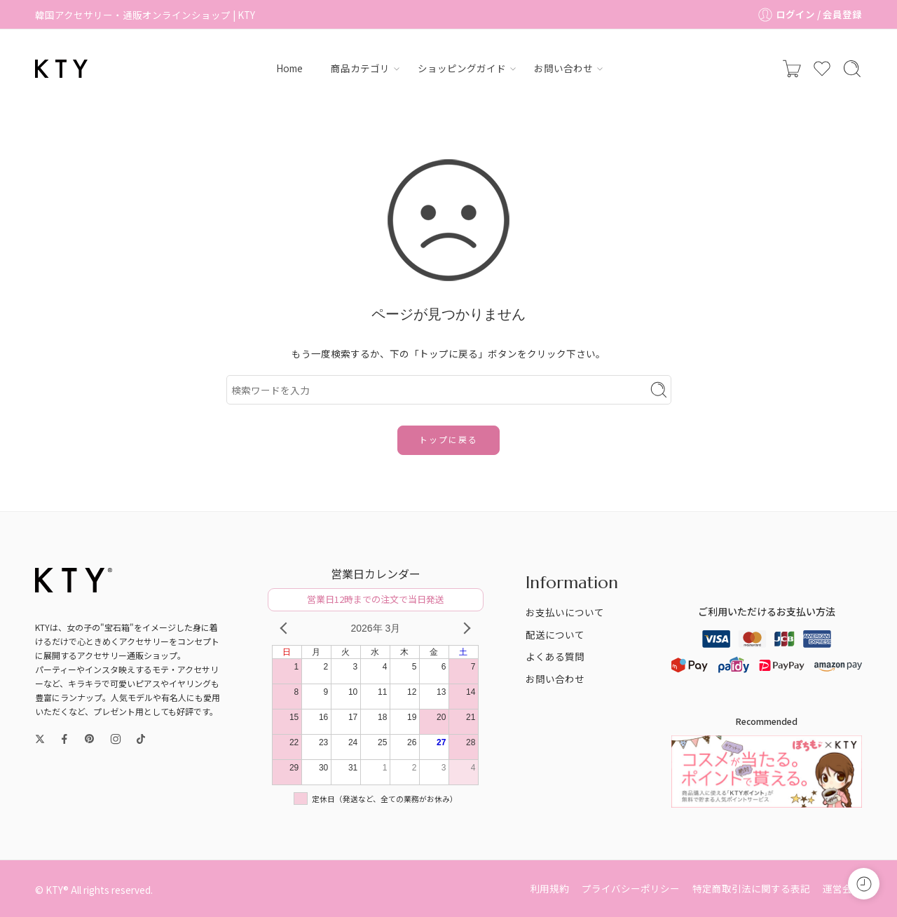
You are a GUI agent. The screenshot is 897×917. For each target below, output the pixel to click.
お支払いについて (565, 612)
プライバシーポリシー (631, 888)
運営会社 (842, 888)
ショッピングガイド (462, 68)
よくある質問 (555, 656)
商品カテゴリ (360, 68)
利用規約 (549, 888)
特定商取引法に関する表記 (751, 888)
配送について (555, 634)
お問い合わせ (563, 68)
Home (289, 68)
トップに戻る (448, 439)
